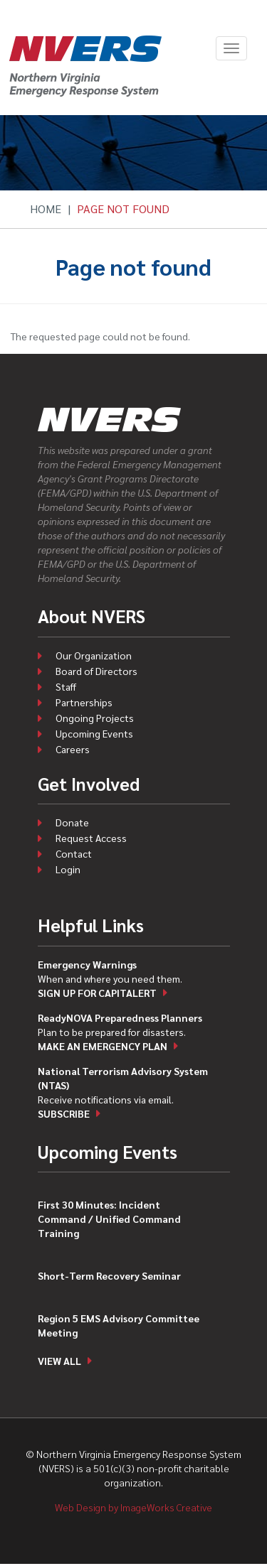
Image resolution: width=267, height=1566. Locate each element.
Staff (66, 686)
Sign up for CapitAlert (97, 992)
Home (45, 208)
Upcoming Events (94, 733)
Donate (72, 822)
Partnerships (84, 702)
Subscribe (64, 1113)
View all (59, 1360)
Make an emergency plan (102, 1046)
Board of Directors (96, 670)
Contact (74, 853)
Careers (73, 748)
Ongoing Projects (95, 717)
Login (68, 869)
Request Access (91, 837)
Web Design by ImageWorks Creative (133, 1507)
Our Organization (94, 655)
